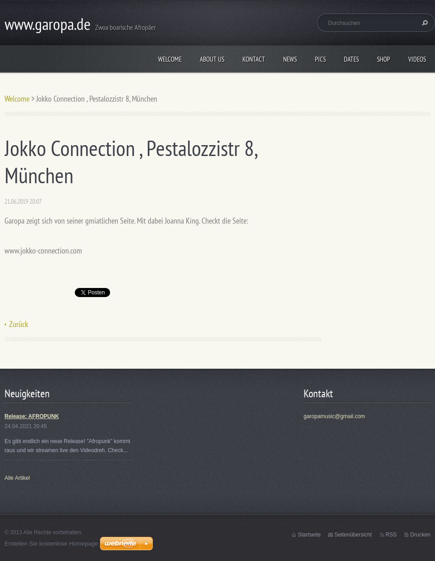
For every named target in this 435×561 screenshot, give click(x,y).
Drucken (420, 535)
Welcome (170, 59)
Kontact (253, 59)
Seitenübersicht (353, 535)
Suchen (423, 22)
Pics (320, 59)
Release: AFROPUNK (32, 416)
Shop (383, 59)
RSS (391, 535)
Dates (351, 59)
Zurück (18, 324)
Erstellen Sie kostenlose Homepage (51, 543)
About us (212, 59)
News (290, 59)
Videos (417, 59)
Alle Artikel (17, 478)
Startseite (309, 535)
